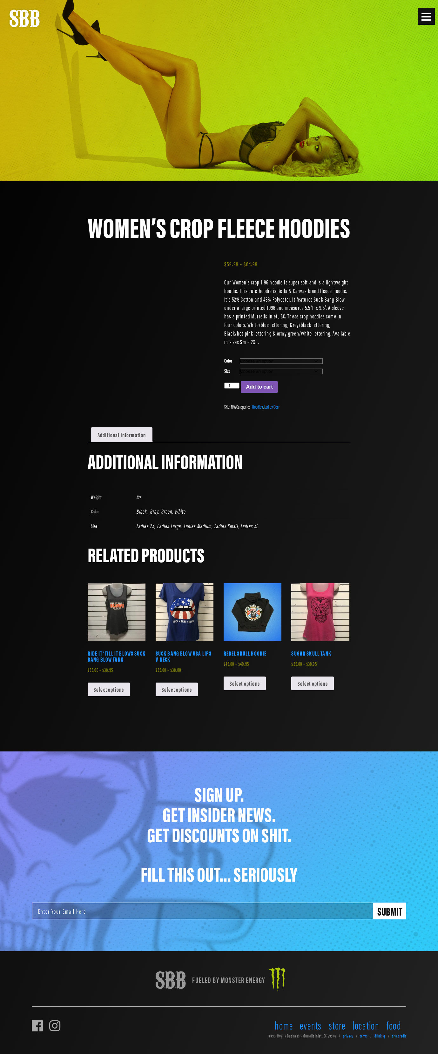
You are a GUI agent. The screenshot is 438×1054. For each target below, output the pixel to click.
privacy (348, 1036)
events (311, 1025)
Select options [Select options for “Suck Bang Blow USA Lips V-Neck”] (177, 689)
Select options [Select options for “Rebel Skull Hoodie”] (245, 683)
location (366, 1025)
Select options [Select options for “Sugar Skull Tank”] (313, 683)
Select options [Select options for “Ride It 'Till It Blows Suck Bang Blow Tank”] (109, 689)
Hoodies (257, 406)
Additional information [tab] (122, 434)
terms (364, 1036)
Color (228, 360)
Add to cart (259, 387)
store (337, 1025)
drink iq (380, 1036)
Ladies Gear (272, 406)
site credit (399, 1036)
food (394, 1025)
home (284, 1025)
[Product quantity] (231, 386)
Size (227, 370)
